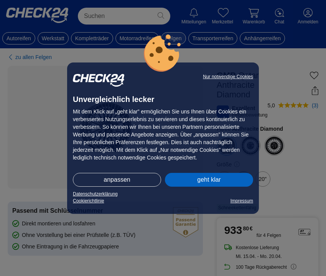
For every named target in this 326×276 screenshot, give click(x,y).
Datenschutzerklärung (95, 194)
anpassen (117, 179)
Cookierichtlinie (88, 201)
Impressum (242, 201)
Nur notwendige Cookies (228, 76)
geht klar (209, 179)
